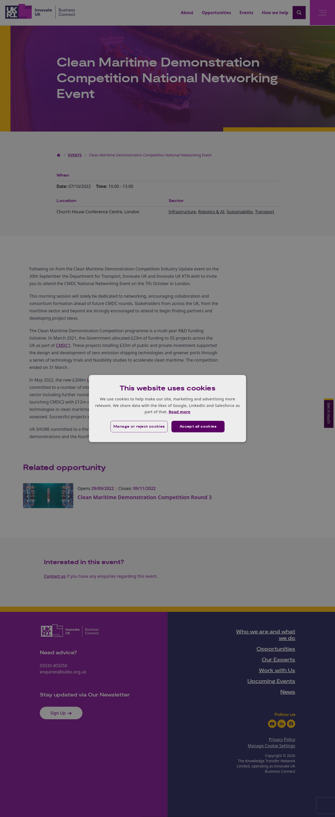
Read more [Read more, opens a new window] (179, 411)
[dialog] (167, 408)
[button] (139, 426)
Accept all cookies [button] (198, 426)
